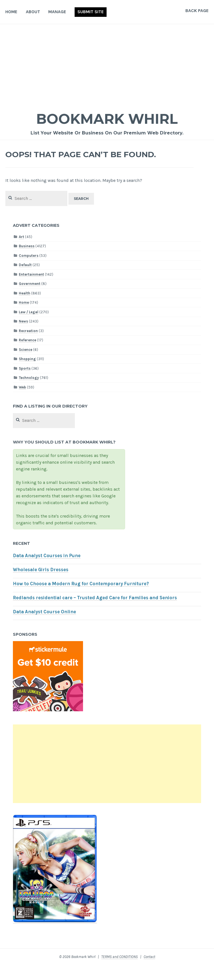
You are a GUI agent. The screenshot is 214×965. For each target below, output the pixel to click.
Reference (27, 340)
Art (21, 237)
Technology (29, 378)
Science (25, 349)
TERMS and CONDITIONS (119, 957)
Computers (28, 255)
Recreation (28, 331)
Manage (57, 11)
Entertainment (31, 274)
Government (29, 284)
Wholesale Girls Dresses (40, 569)
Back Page (197, 10)
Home (11, 11)
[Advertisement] (107, 66)
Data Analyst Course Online (44, 611)
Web (22, 387)
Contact (149, 957)
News (23, 321)
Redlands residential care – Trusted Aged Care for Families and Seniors (95, 597)
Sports (25, 368)
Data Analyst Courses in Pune (46, 555)
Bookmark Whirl (107, 118)
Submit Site (90, 11)
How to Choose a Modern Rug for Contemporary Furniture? (81, 583)
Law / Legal (28, 312)
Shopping (27, 359)
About (33, 11)
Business (26, 246)
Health (24, 293)
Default (25, 265)
